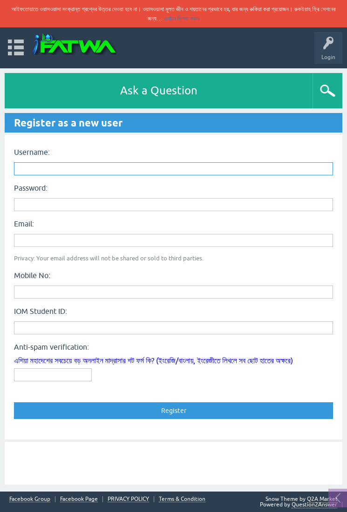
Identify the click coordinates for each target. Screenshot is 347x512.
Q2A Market (322, 499)
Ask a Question (158, 90)
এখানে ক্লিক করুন (181, 18)
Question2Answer (314, 504)
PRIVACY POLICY (128, 499)
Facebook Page (79, 499)
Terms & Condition (182, 499)
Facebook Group (29, 499)
